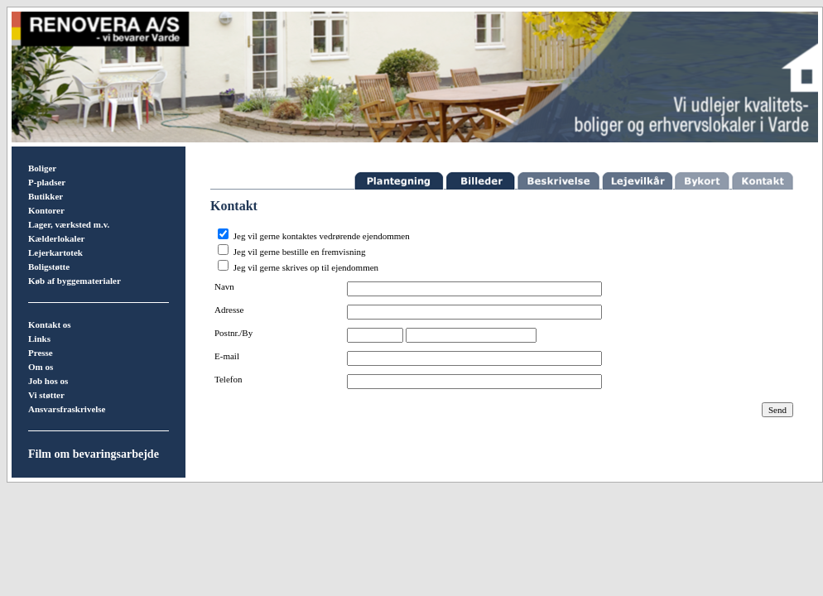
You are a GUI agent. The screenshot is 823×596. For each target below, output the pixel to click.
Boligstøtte (49, 267)
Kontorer (46, 210)
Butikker (45, 196)
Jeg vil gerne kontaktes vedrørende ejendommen (321, 236)
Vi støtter (46, 395)
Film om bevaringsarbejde (93, 454)
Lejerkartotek (55, 252)
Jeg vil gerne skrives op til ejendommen (305, 267)
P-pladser (46, 182)
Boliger (42, 168)
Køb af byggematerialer (74, 281)
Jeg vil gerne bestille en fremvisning (299, 252)
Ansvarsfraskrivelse (67, 409)
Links (39, 339)
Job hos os (48, 381)
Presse (40, 353)
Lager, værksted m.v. (68, 224)
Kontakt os (49, 324)
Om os (40, 367)
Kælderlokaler (56, 238)
